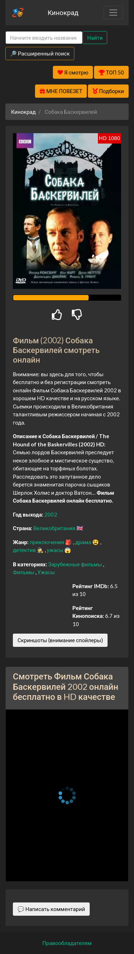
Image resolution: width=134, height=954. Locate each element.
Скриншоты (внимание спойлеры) (60, 640)
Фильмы (24, 572)
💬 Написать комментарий (51, 909)
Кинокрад (63, 12)
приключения (47, 542)
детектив (25, 550)
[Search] (44, 37)
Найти (95, 37)
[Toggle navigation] (113, 12)
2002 (50, 514)
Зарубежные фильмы (75, 564)
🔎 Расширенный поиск (40, 53)
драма (83, 542)
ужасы (55, 550)
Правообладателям (67, 943)
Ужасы (46, 572)
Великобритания (54, 528)
